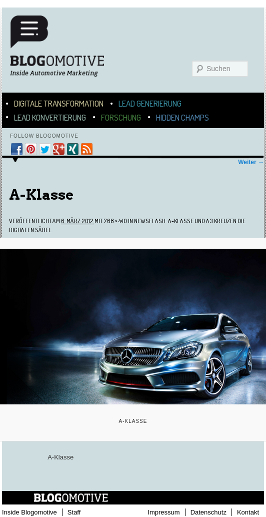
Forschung (121, 117)
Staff (74, 512)
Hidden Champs (182, 117)
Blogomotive (63, 51)
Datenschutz (208, 512)
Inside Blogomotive (29, 512)
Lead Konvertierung (50, 117)
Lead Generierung (150, 103)
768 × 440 (115, 221)
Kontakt (248, 512)
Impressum (164, 512)
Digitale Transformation (59, 103)
